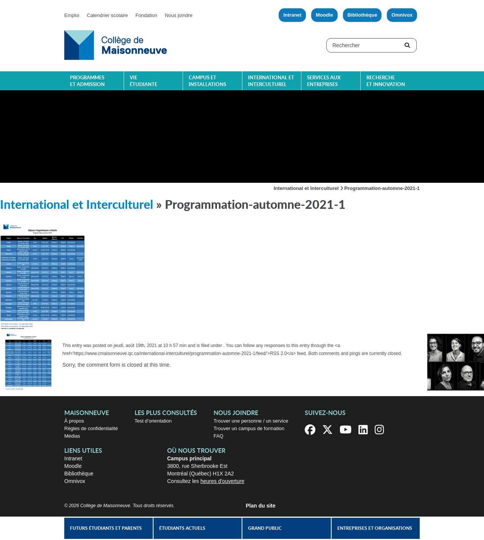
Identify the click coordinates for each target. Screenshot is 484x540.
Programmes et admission (87, 81)
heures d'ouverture (222, 481)
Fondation (146, 15)
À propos (74, 421)
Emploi (71, 15)
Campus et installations (207, 81)
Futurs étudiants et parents (106, 528)
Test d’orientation (153, 421)
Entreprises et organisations (374, 528)
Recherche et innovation (385, 81)
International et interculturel (271, 81)
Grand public (265, 528)
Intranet (292, 15)
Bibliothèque (362, 15)
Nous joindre (178, 15)
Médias (72, 436)
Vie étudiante (143, 81)
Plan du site (261, 506)
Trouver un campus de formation (249, 428)
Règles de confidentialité (91, 428)
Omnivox (402, 15)
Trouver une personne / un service (251, 421)
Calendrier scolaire (107, 15)
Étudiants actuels (182, 528)
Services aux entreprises (324, 81)
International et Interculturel (306, 188)
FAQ (218, 436)
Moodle (324, 15)
